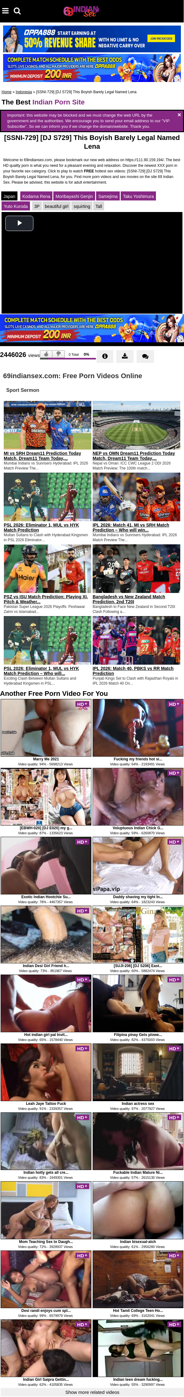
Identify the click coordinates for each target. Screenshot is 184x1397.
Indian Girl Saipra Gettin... (46, 1379)
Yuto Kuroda (16, 206)
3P (37, 206)
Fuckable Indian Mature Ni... (138, 1172)
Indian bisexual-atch (138, 1242)
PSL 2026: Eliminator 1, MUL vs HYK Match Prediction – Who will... (41, 671)
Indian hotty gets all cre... (45, 1172)
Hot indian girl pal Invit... (46, 1035)
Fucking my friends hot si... (138, 759)
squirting (82, 206)
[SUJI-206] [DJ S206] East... (138, 966)
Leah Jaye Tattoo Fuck (46, 1103)
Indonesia (24, 92)
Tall (98, 206)
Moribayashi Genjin (74, 196)
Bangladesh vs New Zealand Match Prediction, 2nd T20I (129, 599)
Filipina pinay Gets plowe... (138, 1035)
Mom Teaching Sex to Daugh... (46, 1242)
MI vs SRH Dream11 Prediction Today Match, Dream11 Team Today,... (42, 456)
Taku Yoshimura (138, 196)
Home (7, 92)
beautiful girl (57, 206)
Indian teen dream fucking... (138, 1379)
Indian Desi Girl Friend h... (46, 966)
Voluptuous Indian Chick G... (138, 828)
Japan (9, 196)
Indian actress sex (138, 1103)
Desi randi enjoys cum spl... (45, 1310)
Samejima (108, 196)
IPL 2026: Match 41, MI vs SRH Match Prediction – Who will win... (131, 527)
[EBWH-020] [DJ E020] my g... (46, 828)
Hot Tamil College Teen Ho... (138, 1310)
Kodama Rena (36, 196)
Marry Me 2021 (46, 759)
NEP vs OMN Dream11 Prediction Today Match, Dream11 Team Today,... (134, 456)
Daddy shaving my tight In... (138, 897)
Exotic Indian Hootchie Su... (45, 897)
